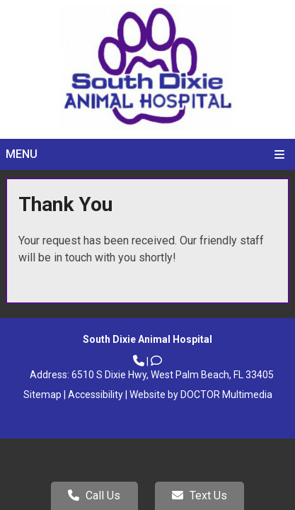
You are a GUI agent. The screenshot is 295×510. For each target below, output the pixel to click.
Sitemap (42, 394)
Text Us (199, 495)
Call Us (94, 495)
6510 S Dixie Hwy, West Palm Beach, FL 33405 (172, 374)
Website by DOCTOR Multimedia (200, 394)
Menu (21, 154)
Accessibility (95, 394)
